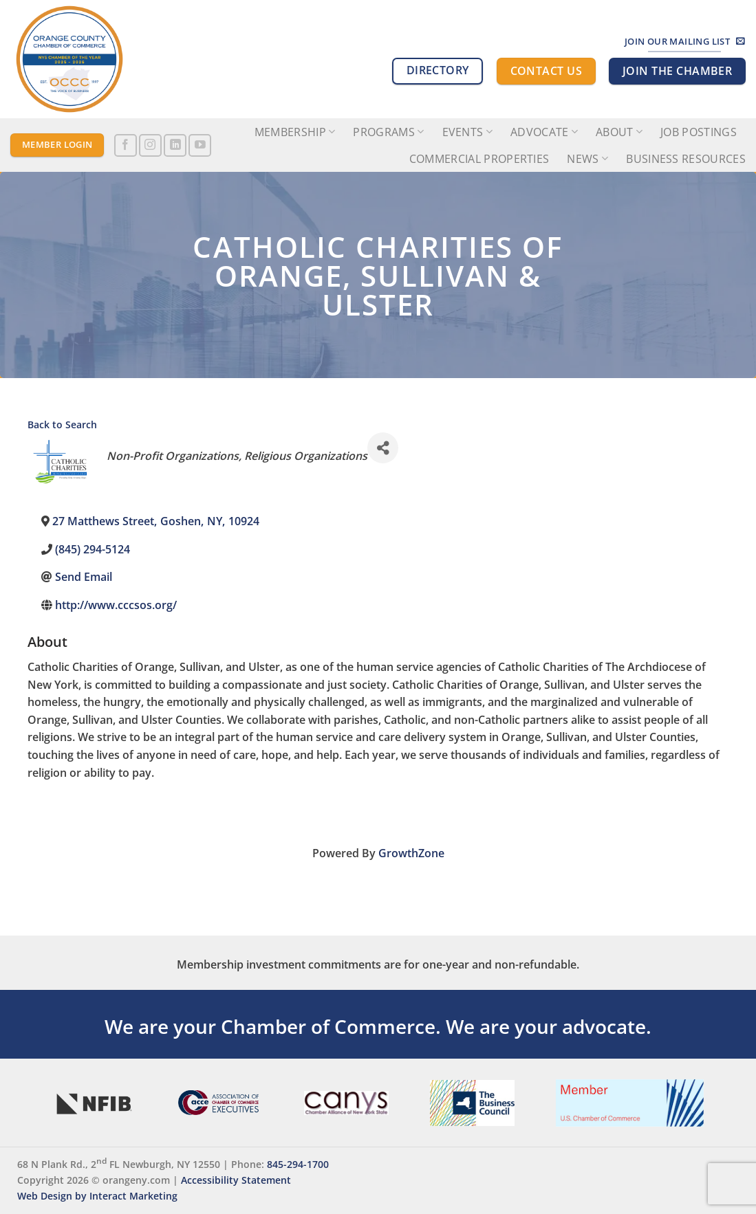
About (619, 132)
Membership (295, 132)
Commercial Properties (479, 158)
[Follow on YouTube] (199, 145)
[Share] (382, 447)
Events (467, 132)
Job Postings (698, 132)
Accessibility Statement (236, 1180)
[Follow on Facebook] (125, 145)
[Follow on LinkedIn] (175, 145)
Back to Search (62, 424)
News (587, 158)
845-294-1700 (298, 1164)
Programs (388, 132)
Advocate (544, 132)
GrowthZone (411, 853)
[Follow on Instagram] (150, 145)
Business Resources (686, 158)
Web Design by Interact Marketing (97, 1195)
